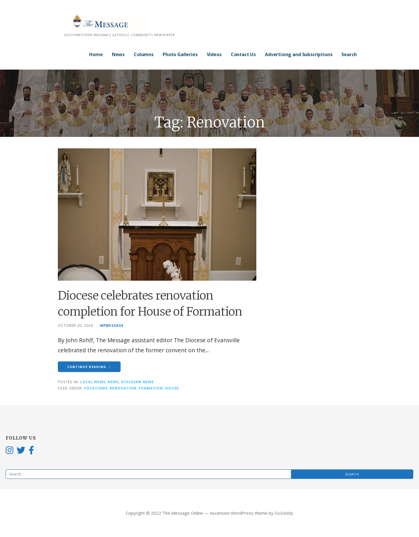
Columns (144, 54)
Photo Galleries (180, 54)
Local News (92, 381)
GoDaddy (284, 513)
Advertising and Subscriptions (298, 54)
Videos (214, 54)
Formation (151, 388)
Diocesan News (137, 381)
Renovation (123, 388)
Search (349, 54)
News (118, 54)
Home (96, 54)
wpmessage (112, 325)
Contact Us (243, 54)
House (172, 388)
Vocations (95, 388)
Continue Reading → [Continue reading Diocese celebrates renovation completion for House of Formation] (89, 367)
